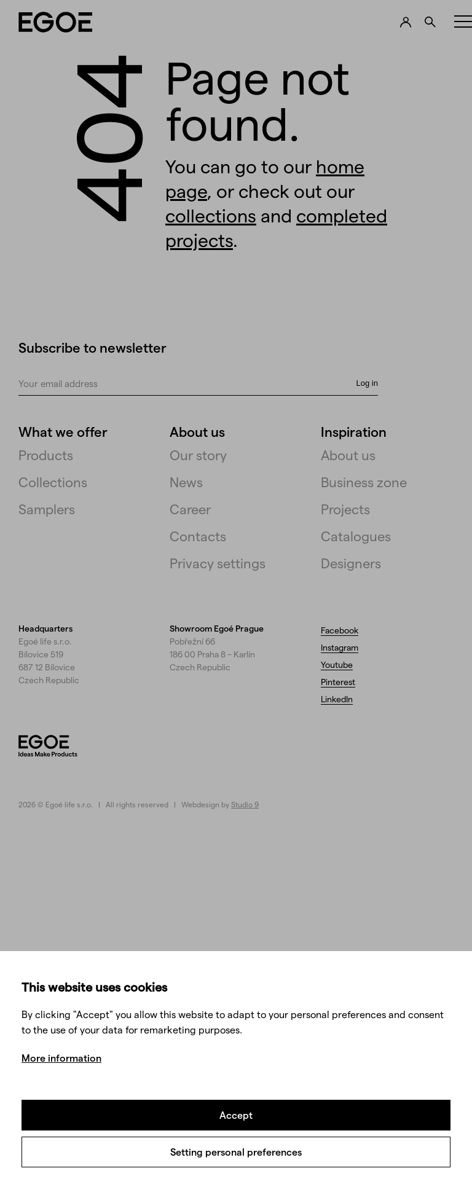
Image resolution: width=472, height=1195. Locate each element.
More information (61, 1058)
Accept (236, 1115)
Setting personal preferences (236, 1152)
